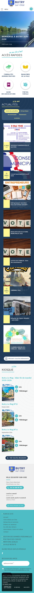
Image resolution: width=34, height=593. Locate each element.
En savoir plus (7, 584)
